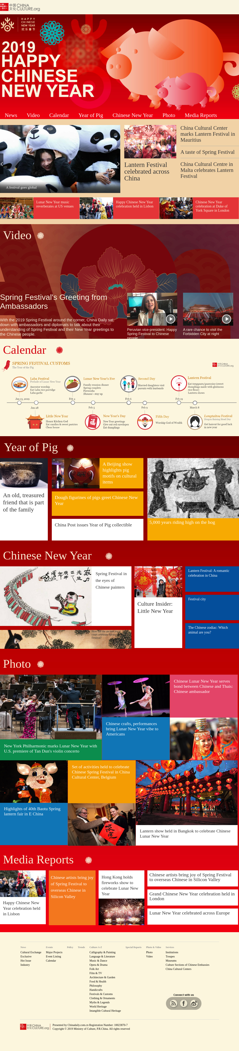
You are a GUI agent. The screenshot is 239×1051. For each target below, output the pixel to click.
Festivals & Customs (101, 994)
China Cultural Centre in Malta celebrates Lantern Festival (206, 170)
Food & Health (97, 981)
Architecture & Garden (102, 977)
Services (170, 947)
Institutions (172, 952)
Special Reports (133, 947)
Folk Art (94, 969)
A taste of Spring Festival (207, 152)
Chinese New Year (133, 115)
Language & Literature (102, 956)
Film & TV (95, 973)
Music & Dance (98, 960)
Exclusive (26, 956)
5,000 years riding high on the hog (182, 522)
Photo (169, 115)
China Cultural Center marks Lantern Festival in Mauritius (207, 134)
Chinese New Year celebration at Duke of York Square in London (212, 206)
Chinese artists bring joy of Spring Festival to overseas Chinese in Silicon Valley (190, 877)
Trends (81, 947)
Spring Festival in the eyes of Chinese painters (111, 580)
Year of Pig (90, 115)
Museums (171, 960)
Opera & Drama (98, 964)
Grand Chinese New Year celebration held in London (192, 896)
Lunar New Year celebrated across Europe (189, 912)
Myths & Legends (99, 1002)
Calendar (59, 115)
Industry (25, 964)
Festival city (197, 599)
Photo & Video (153, 947)
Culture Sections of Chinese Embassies (187, 964)
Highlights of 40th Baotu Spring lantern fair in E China (32, 811)
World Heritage (98, 1006)
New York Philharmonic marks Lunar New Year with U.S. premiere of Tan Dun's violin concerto (50, 748)
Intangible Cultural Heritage (105, 1010)
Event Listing (53, 956)
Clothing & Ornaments (102, 998)
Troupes (170, 956)
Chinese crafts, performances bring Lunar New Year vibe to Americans (132, 728)
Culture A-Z (95, 947)
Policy (70, 947)
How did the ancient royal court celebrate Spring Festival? (106, 634)
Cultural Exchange (31, 952)
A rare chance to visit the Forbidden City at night (202, 332)
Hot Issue (26, 960)
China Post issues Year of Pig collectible (93, 524)
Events (49, 947)
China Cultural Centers (178, 969)
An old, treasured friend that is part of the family (23, 502)
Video (33, 115)
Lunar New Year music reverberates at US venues (54, 204)
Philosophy (95, 985)
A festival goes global (21, 187)
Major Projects (54, 952)
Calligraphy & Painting (102, 952)
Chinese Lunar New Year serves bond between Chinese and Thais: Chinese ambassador (203, 686)
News (11, 115)
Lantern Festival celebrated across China (146, 171)
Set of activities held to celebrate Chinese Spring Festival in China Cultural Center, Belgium (101, 772)
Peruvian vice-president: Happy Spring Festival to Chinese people (152, 334)
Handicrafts (95, 989)
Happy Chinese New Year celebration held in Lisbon (134, 204)
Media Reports (201, 115)
